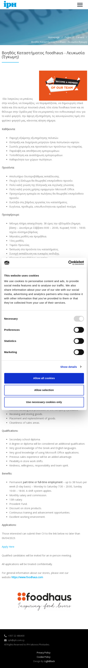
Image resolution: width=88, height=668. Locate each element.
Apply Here (8, 546)
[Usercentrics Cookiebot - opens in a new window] (68, 263)
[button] (79, 4)
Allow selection (44, 389)
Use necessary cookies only (44, 401)
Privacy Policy (43, 652)
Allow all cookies (44, 378)
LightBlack (49, 661)
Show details (68, 366)
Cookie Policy (43, 656)
